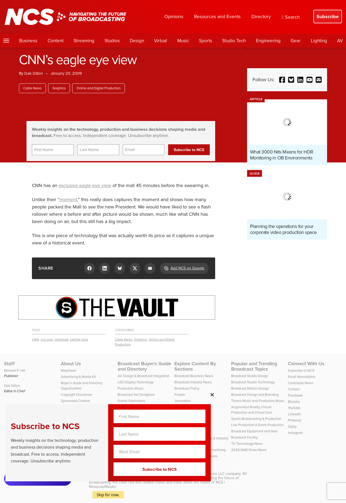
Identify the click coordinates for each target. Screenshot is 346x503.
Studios (112, 40)
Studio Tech (234, 40)
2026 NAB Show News (249, 449)
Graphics (59, 88)
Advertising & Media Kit (78, 376)
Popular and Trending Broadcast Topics (254, 366)
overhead (61, 339)
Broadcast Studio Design (249, 375)
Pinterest (294, 420)
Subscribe (328, 16)
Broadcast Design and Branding (254, 394)
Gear (296, 40)
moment (68, 199)
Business (28, 40)
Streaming (84, 40)
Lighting (319, 40)
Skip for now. (108, 494)
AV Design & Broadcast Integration (143, 375)
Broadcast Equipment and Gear (254, 431)
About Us (71, 363)
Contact (294, 389)
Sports (205, 40)
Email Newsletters (301, 376)
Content (56, 40)
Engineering (268, 40)
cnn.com (47, 339)
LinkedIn (294, 414)
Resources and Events (217, 16)
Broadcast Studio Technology (253, 382)
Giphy (292, 426)
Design (137, 40)
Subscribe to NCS (301, 370)
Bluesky (294, 401)
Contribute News (300, 383)
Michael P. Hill (14, 370)
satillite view (79, 339)
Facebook (295, 395)
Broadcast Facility (244, 437)
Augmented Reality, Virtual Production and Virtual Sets (251, 409)
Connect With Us (306, 363)
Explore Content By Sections (195, 366)
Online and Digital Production (98, 88)
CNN (35, 339)
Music (183, 40)
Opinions (173, 16)
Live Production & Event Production (257, 424)
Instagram (295, 432)
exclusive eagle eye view (85, 185)
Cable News (32, 88)
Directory (261, 16)
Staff (9, 363)
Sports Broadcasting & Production (256, 418)
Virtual (160, 40)
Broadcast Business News (193, 375)
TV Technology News (247, 443)
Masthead (68, 370)
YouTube (294, 407)
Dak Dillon (33, 73)
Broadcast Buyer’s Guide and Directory (144, 366)
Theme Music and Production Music (258, 400)
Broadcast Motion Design (250, 388)
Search (291, 17)
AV (340, 40)
